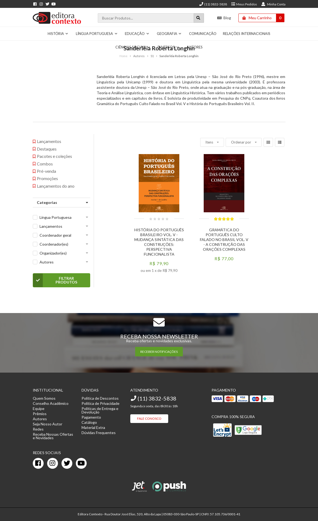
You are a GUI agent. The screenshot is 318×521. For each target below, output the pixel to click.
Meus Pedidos (244, 4)
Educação (137, 33)
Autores (195, 47)
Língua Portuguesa (97, 33)
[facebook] (38, 463)
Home (123, 55)
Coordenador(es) (54, 244)
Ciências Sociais (132, 47)
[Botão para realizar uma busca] (199, 18)
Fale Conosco (149, 418)
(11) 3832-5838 (213, 4)
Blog (224, 17)
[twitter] (66, 463)
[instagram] (52, 463)
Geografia (169, 33)
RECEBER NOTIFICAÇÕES (159, 352)
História (58, 33)
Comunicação (202, 33)
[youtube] (81, 463)
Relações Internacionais (246, 33)
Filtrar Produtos (55, 280)
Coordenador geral (55, 235)
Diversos (168, 47)
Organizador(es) (53, 253)
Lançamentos (51, 226)
